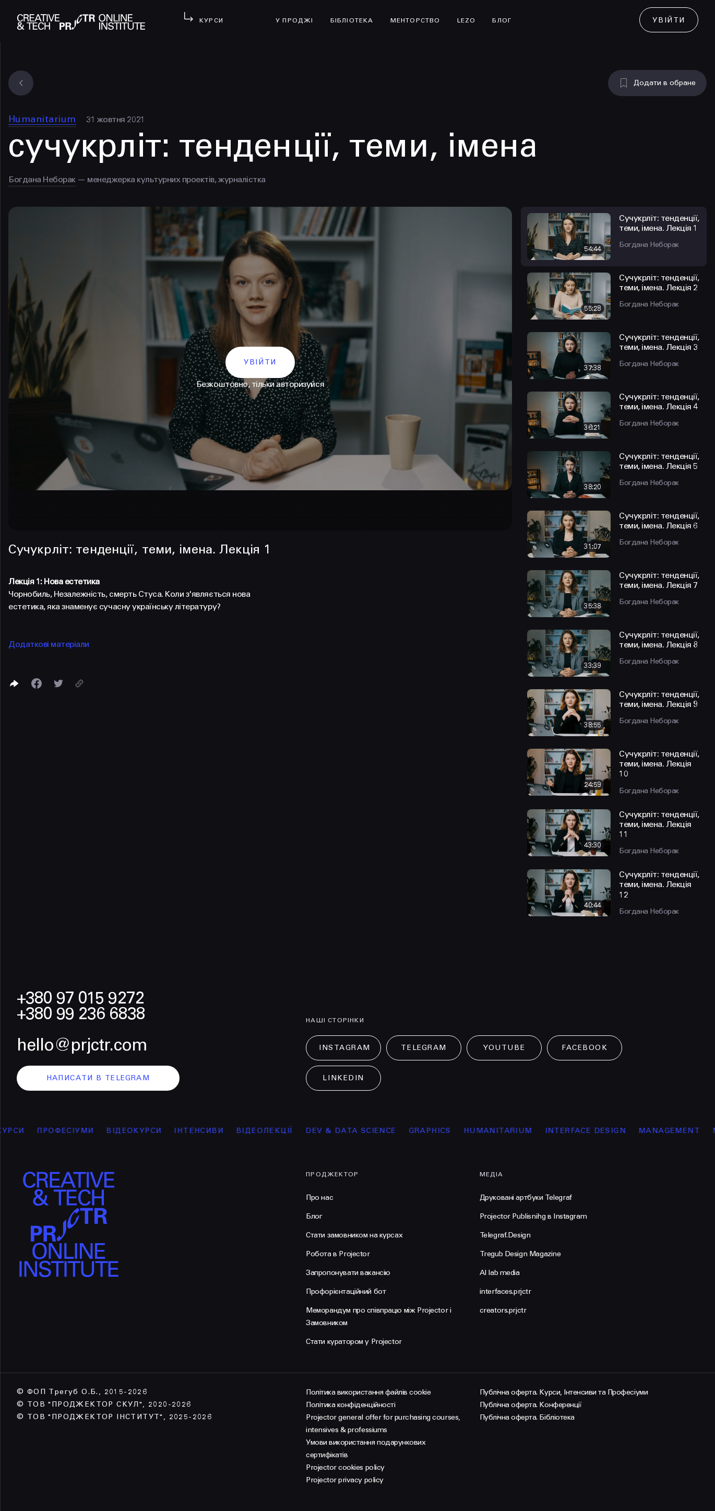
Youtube (504, 1047)
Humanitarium (42, 119)
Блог (506, 13)
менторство (419, 13)
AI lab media (500, 1272)
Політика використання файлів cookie (368, 1392)
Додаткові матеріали (48, 644)
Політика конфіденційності (350, 1404)
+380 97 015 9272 (80, 998)
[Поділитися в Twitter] (58, 683)
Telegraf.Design (505, 1235)
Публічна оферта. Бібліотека (527, 1417)
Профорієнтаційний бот (346, 1291)
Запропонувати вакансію (348, 1272)
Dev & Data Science (364, 1130)
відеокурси (147, 1130)
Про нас (319, 1197)
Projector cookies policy (345, 1467)
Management (682, 1130)
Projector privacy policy (344, 1479)
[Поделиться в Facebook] (36, 683)
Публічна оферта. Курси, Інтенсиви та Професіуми (564, 1392)
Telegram (423, 1047)
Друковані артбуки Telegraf (526, 1197)
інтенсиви (212, 1130)
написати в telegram (98, 1077)
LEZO (470, 13)
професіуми (78, 1130)
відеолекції (277, 1130)
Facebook (584, 1047)
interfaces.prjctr (505, 1291)
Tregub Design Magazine (520, 1253)
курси (23, 1130)
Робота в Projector (338, 1253)
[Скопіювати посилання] (79, 683)
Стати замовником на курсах (354, 1235)
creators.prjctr (503, 1310)
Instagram (345, 1047)
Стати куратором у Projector (354, 1341)
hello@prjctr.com (82, 1045)
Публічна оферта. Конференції (531, 1404)
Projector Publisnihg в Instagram (533, 1216)
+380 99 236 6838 (81, 1014)
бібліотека (356, 13)
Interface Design (598, 1130)
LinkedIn (343, 1077)
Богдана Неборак (42, 179)
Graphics (443, 1130)
